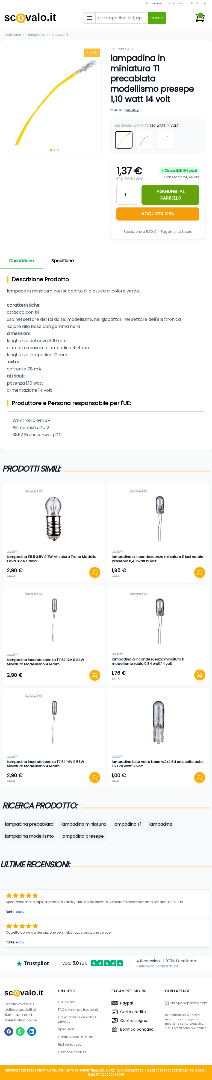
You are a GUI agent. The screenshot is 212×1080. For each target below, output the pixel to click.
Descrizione (21, 261)
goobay (131, 109)
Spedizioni (176, 3)
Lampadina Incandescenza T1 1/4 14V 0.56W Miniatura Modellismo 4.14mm (45, 764)
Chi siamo (154, 3)
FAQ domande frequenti (78, 1009)
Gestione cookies (72, 1052)
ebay (20, 911)
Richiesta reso (69, 1044)
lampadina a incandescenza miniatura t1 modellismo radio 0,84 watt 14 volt (148, 661)
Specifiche (62, 261)
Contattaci (199, 3)
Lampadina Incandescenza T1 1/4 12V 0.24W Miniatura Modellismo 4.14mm (45, 662)
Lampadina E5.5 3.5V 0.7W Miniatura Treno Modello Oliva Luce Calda (51, 559)
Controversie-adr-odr (76, 1036)
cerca (157, 18)
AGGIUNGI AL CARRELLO (170, 194)
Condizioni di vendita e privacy (77, 1019)
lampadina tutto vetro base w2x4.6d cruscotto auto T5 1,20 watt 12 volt (157, 764)
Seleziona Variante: (146, 125)
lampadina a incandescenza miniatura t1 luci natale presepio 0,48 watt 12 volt (157, 559)
